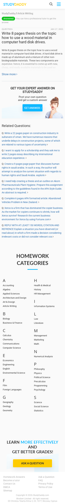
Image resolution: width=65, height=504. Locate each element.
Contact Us (9, 483)
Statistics (38, 410)
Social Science (41, 406)
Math (36, 344)
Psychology (39, 389)
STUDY (14, 4)
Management (40, 335)
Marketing (39, 339)
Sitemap (7, 490)
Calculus (7, 335)
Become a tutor (11, 480)
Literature (38, 323)
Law (36, 319)
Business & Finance (12, 323)
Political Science (42, 377)
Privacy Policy (45, 483)
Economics (8, 360)
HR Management (42, 293)
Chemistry (8, 339)
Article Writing (9, 306)
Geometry (7, 410)
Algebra (6, 289)
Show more (9, 74)
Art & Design (9, 302)
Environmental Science (14, 373)
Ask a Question (32, 463)
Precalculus (40, 381)
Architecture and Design (14, 298)
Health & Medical (42, 285)
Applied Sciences (11, 293)
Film (5, 385)
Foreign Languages (12, 389)
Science (38, 402)
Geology (7, 406)
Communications (11, 343)
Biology (6, 318)
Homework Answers (14, 477)
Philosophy (39, 369)
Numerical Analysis (43, 356)
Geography (8, 402)
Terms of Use (45, 487)
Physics (38, 373)
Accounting (8, 285)
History (37, 289)
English (6, 368)
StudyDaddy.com (41, 495)
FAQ (40, 480)
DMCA (6, 487)
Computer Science (12, 348)
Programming (40, 385)
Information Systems (44, 306)
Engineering (8, 364)
